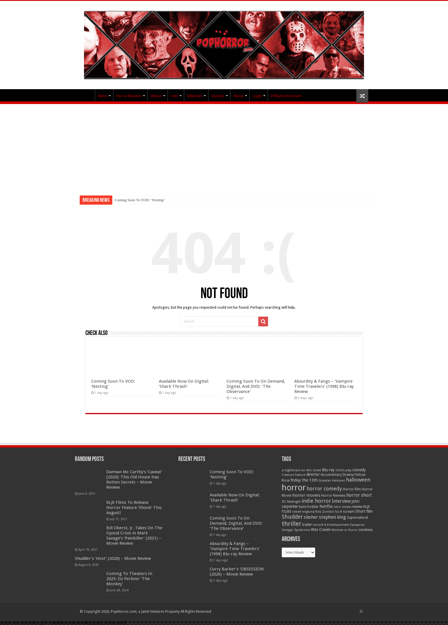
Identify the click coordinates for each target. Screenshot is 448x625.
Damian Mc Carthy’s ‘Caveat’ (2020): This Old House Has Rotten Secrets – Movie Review (134, 479)
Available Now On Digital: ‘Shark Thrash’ (184, 384)
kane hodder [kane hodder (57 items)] (309, 507)
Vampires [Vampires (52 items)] (357, 525)
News (102, 96)
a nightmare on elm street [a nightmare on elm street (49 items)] (301, 470)
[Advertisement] (224, 147)
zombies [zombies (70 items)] (366, 530)
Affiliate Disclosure (286, 96)
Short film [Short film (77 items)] (364, 511)
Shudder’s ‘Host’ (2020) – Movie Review (113, 558)
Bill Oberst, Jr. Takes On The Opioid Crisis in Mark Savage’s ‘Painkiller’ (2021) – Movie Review (134, 535)
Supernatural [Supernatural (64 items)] (357, 517)
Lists (174, 96)
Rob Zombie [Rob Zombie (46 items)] (324, 512)
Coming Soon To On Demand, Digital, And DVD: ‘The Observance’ (256, 386)
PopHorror (87, 95)
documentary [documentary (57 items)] (331, 475)
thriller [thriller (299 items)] (291, 523)
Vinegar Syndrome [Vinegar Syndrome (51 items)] (296, 530)
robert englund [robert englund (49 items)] (303, 512)
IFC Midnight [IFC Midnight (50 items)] (291, 502)
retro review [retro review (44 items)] (342, 507)
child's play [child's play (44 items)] (343, 470)
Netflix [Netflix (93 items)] (326, 506)
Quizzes (217, 96)
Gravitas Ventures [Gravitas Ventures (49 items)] (332, 480)
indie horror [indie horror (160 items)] (316, 501)
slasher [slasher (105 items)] (311, 517)
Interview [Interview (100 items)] (341, 501)
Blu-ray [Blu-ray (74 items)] (328, 470)
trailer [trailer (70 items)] (307, 524)
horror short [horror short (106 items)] (359, 495)
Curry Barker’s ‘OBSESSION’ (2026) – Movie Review (237, 571)
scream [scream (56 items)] (349, 512)
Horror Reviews (128, 96)
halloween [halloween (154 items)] (358, 480)
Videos (156, 96)
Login (257, 96)
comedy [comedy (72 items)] (359, 470)
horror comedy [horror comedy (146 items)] (324, 489)
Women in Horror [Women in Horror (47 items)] (345, 530)
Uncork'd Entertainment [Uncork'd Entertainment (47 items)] (331, 525)
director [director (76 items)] (313, 474)
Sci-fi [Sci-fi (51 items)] (338, 512)
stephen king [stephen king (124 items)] (332, 517)
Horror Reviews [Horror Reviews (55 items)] (333, 496)
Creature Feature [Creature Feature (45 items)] (293, 475)
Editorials (194, 96)
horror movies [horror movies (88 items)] (306, 495)
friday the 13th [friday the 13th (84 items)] (304, 480)
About (238, 96)
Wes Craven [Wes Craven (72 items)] (321, 529)
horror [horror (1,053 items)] (294, 487)
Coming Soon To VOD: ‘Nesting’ (140, 200)
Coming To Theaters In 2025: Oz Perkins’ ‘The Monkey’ (129, 578)
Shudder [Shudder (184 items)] (292, 517)
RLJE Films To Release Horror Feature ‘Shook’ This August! (134, 507)
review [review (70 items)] (357, 506)
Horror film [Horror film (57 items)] (352, 489)
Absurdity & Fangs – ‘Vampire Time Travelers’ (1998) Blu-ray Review (324, 386)
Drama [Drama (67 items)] (348, 474)
